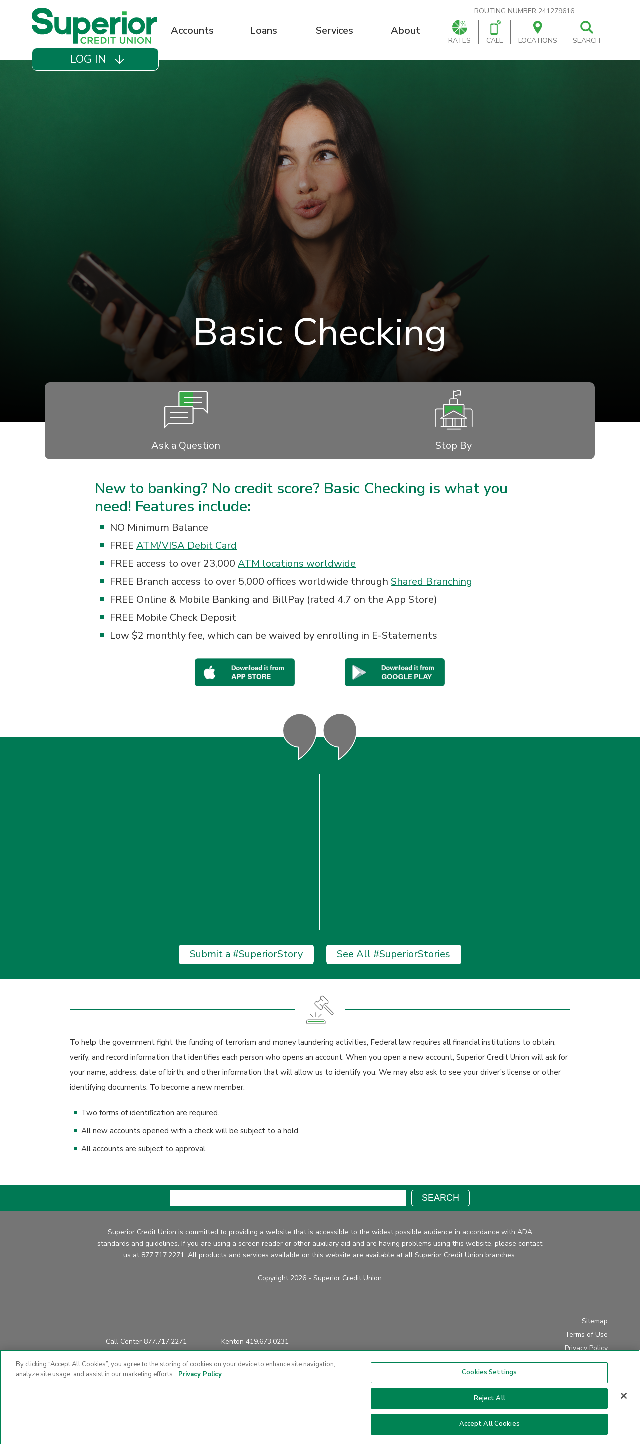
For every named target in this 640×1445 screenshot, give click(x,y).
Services (335, 30)
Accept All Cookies (490, 1423)
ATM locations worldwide (297, 563)
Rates (459, 32)
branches (500, 1255)
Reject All (490, 1398)
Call (494, 32)
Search (586, 32)
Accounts (192, 30)
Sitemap (595, 1321)
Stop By (454, 421)
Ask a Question (186, 421)
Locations (538, 32)
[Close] (624, 1396)
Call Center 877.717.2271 (146, 1342)
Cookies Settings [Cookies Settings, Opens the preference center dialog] (489, 1372)
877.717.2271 (163, 1255)
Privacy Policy (586, 1348)
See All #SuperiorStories (393, 954)
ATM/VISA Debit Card (186, 545)
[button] (95, 59)
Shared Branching (431, 581)
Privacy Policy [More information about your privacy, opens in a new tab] (200, 1374)
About (405, 30)
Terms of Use (586, 1335)
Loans (264, 30)
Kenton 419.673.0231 (255, 1342)
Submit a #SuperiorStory (246, 954)
